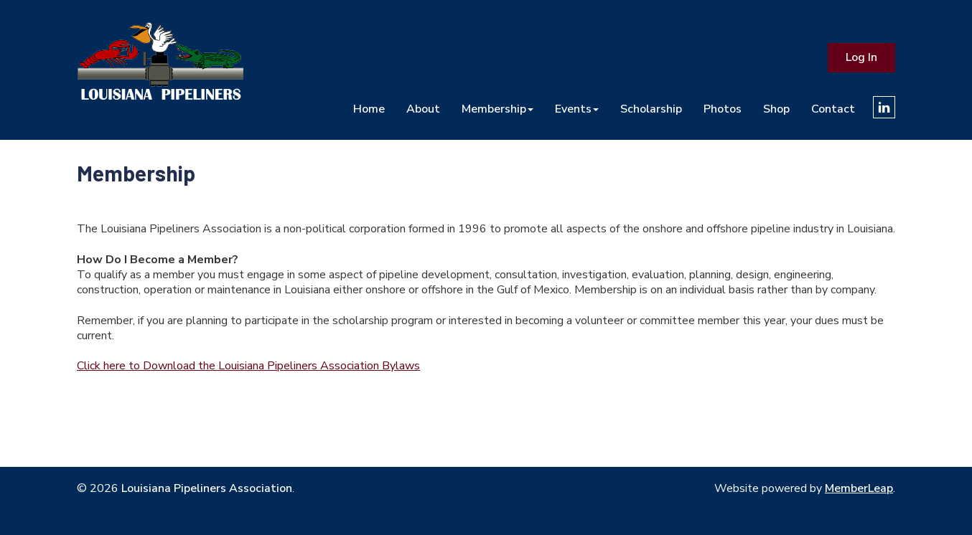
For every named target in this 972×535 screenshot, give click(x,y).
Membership (497, 108)
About (423, 108)
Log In (861, 57)
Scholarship (651, 108)
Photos (723, 108)
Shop (776, 108)
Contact (833, 108)
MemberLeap (859, 488)
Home (369, 108)
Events (577, 108)
